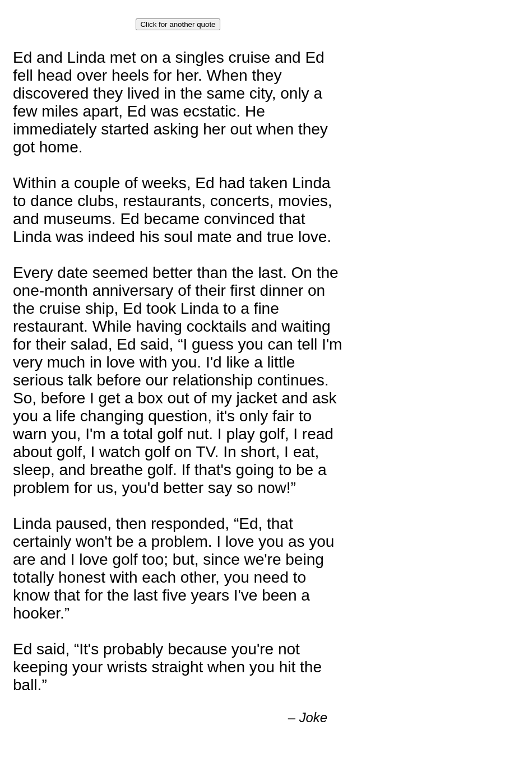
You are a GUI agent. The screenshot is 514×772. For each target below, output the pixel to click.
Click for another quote (177, 24)
